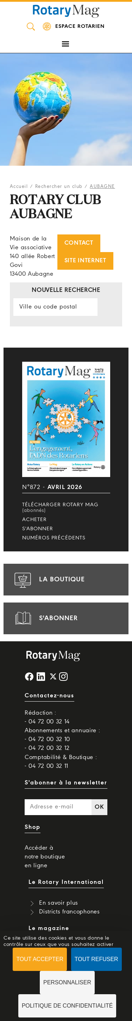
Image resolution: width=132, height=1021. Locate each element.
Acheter (34, 519)
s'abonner (45, 618)
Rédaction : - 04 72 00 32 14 (47, 717)
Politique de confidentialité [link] (67, 1006)
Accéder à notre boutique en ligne (45, 857)
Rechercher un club (59, 186)
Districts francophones (69, 912)
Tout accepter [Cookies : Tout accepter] (39, 959)
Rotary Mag (66, 10)
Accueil (19, 186)
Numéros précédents (54, 538)
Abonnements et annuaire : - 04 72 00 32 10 (62, 735)
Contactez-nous (49, 695)
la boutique (48, 579)
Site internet (85, 260)
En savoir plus (58, 903)
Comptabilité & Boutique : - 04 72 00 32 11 (61, 762)
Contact (78, 243)
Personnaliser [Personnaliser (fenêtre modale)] (67, 982)
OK (99, 807)
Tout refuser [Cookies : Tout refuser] (96, 959)
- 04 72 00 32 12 (47, 748)
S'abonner (37, 529)
